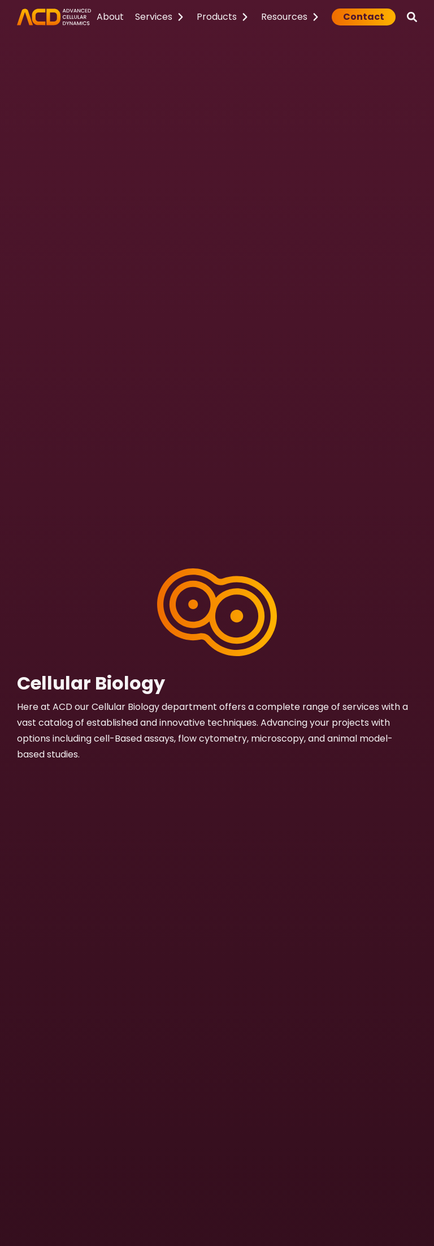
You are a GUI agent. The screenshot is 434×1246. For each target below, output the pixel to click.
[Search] (412, 16)
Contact (363, 16)
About (110, 16)
